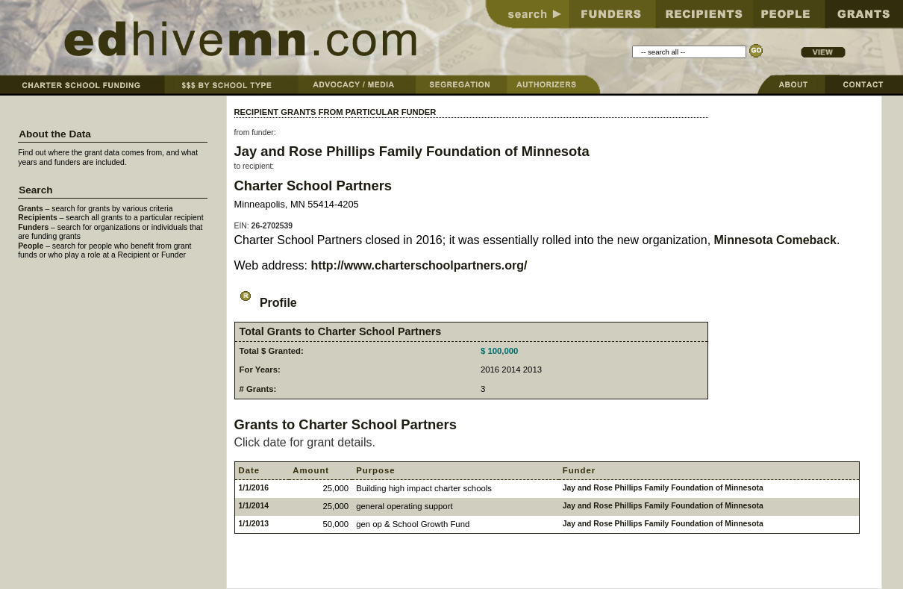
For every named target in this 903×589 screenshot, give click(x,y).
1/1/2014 (254, 506)
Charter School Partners (313, 185)
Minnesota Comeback (775, 240)
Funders (33, 227)
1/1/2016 (254, 488)
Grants (30, 209)
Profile (265, 302)
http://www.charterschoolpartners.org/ (418, 265)
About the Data (55, 134)
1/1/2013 (254, 524)
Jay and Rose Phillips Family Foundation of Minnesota (412, 151)
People (30, 246)
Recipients (37, 218)
